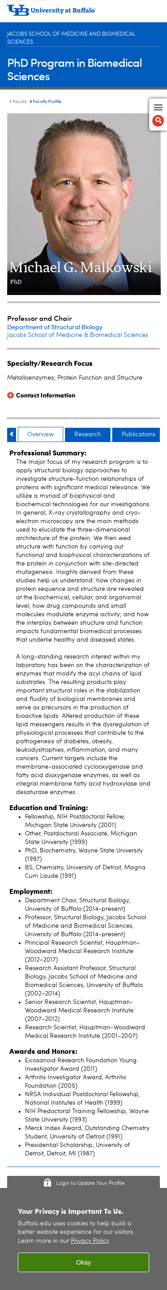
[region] (83, 1239)
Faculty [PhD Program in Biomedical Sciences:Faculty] (19, 101)
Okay (83, 1262)
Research (87, 434)
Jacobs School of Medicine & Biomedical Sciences (77, 335)
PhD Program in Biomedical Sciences (74, 68)
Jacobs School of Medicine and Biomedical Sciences (71, 38)
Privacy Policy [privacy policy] (90, 1241)
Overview (40, 434)
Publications (138, 434)
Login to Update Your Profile (90, 1183)
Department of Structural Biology (54, 327)
